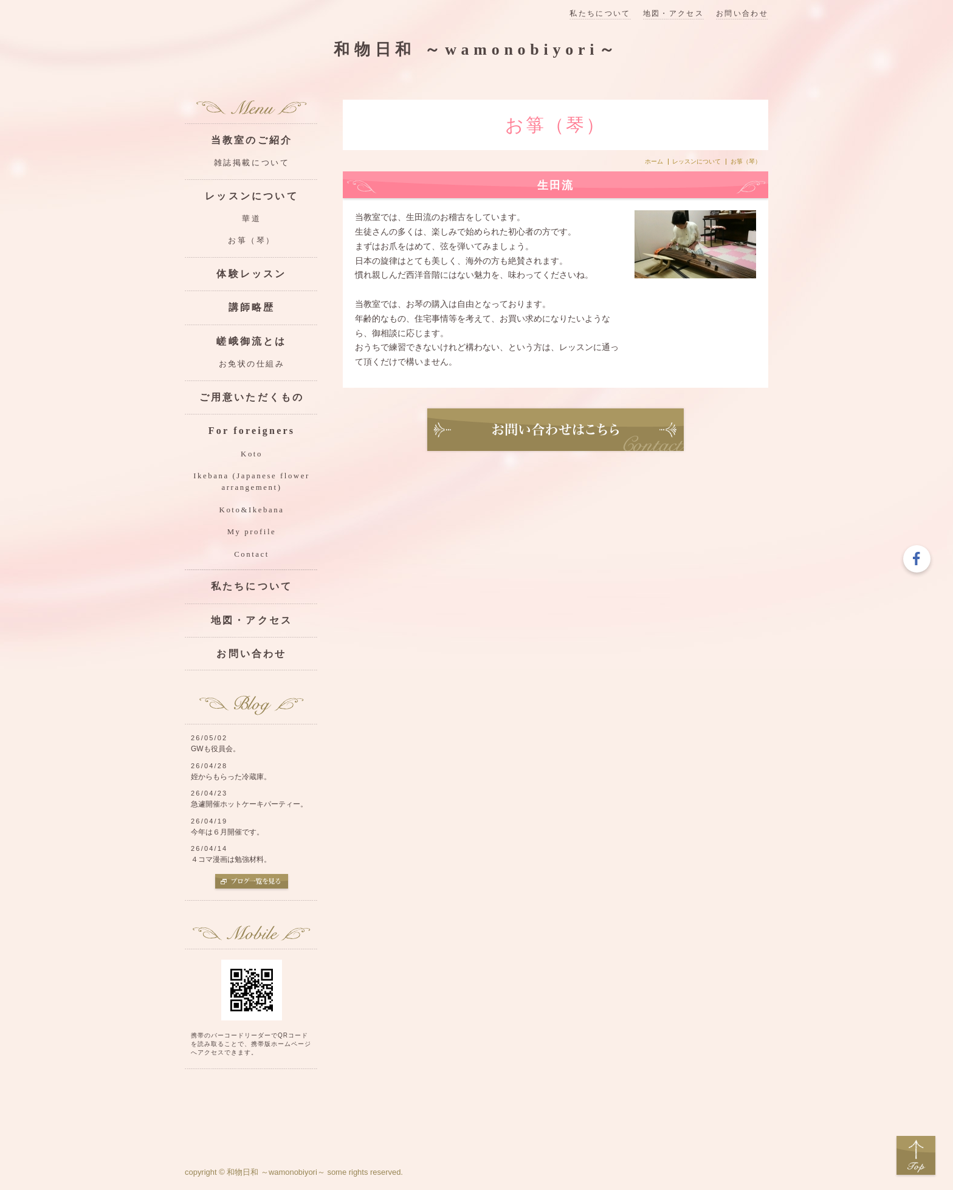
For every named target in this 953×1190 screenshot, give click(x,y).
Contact (251, 554)
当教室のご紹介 (251, 140)
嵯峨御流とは (251, 341)
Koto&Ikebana (251, 510)
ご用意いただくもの (251, 397)
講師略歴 (252, 307)
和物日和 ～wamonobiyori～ (476, 49)
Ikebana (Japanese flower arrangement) (251, 482)
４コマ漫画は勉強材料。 (231, 859)
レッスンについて (696, 162)
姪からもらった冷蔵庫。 (231, 776)
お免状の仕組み (252, 364)
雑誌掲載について (251, 163)
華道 (251, 219)
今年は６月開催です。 (227, 832)
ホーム (654, 162)
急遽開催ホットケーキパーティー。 (249, 804)
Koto (252, 454)
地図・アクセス (673, 14)
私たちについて (599, 14)
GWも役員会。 (215, 749)
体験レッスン (251, 274)
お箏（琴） (251, 240)
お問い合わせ (742, 14)
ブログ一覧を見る (251, 882)
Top (916, 1156)
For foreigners (251, 430)
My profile (252, 532)
